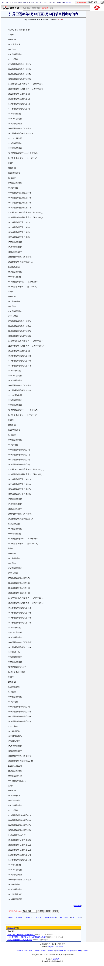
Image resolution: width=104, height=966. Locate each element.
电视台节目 (36, 8)
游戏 (45, 2)
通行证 (68, 2)
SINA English (68, 950)
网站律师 (59, 950)
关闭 (79, 918)
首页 (3, 2)
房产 (41, 2)
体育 (11, 2)
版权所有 (56, 959)
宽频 (32, 2)
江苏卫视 (11, 928)
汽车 (37, 2)
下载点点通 (63, 918)
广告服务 (36, 950)
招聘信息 (51, 950)
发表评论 (77, 906)
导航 (63, 2)
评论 (10, 918)
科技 (24, 2)
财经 (20, 2)
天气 (54, 2)
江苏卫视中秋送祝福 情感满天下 (21, 935)
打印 (72, 918)
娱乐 (15, 2)
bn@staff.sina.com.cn (55, 946)
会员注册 (77, 950)
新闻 (7, 2)
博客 (28, 2)
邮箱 (59, 2)
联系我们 (44, 950)
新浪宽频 (26, 8)
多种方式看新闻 (50, 918)
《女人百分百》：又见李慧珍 (19, 940)
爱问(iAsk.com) (15, 911)
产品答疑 (85, 950)
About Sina (28, 950)
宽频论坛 (19, 918)
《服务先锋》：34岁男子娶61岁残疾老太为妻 (26, 937)
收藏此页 (29, 918)
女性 (50, 2)
